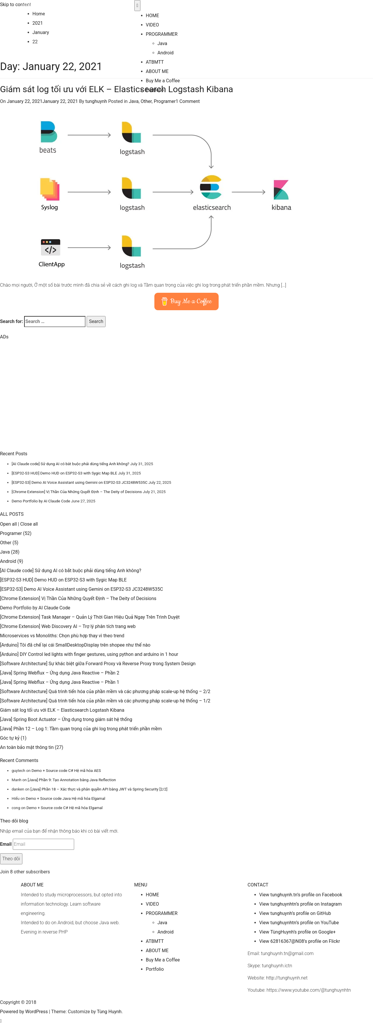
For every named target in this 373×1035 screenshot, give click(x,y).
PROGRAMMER (162, 34)
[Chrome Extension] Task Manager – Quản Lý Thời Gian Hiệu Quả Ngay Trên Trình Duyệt (90, 617)
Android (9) (11, 561)
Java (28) (9, 552)
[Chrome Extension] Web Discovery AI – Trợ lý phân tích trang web (68, 626)
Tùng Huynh (33, 4)
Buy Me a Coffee (163, 80)
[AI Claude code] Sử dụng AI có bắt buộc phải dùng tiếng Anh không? (70, 464)
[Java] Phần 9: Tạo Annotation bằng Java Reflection (72, 780)
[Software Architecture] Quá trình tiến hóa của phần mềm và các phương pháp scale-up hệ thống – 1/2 (105, 701)
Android (166, 53)
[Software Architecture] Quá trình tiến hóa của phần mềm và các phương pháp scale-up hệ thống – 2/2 (105, 691)
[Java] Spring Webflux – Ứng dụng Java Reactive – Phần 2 (59, 673)
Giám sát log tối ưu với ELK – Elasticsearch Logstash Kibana (62, 710)
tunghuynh (96, 101)
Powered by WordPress (24, 1011)
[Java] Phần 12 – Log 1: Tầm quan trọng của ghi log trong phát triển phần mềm (81, 728)
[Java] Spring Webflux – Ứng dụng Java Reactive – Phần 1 (59, 682)
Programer (165, 101)
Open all (8, 524)
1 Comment (188, 101)
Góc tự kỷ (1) (13, 738)
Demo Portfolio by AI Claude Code (41, 501)
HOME (152, 15)
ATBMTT (155, 62)
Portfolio (155, 90)
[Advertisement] (43, 401)
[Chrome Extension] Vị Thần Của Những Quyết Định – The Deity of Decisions (77, 492)
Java (162, 43)
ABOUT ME (157, 71)
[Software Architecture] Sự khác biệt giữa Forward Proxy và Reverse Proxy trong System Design (98, 663)
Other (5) (9, 542)
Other (146, 101)
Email (6, 844)
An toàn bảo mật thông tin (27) (31, 747)
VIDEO (152, 25)
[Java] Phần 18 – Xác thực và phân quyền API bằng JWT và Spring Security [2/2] (99, 789)
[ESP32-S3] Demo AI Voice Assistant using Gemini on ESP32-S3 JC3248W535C (79, 482)
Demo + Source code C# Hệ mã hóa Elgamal (64, 808)
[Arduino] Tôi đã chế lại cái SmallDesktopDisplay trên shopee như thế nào (75, 645)
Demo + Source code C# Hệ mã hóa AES (66, 770)
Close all (29, 524)
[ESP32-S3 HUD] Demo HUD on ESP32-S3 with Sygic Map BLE (64, 473)
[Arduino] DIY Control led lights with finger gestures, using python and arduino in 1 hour (89, 654)
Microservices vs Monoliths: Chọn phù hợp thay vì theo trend (62, 635)
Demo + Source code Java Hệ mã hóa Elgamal (65, 798)
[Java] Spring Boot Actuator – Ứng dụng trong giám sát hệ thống (66, 719)
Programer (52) (15, 533)
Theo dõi (11, 858)
